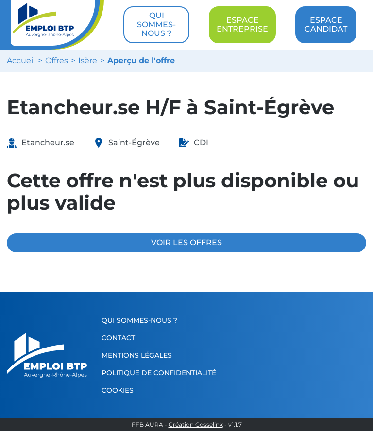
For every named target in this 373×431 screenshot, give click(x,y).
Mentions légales (137, 355)
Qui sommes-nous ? (139, 320)
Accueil (21, 60)
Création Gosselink (196, 424)
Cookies (118, 390)
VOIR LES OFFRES (186, 242)
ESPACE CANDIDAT (326, 24)
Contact (118, 337)
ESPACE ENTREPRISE (242, 24)
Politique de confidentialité (159, 372)
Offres (56, 60)
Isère (87, 60)
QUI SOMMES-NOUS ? (156, 24)
